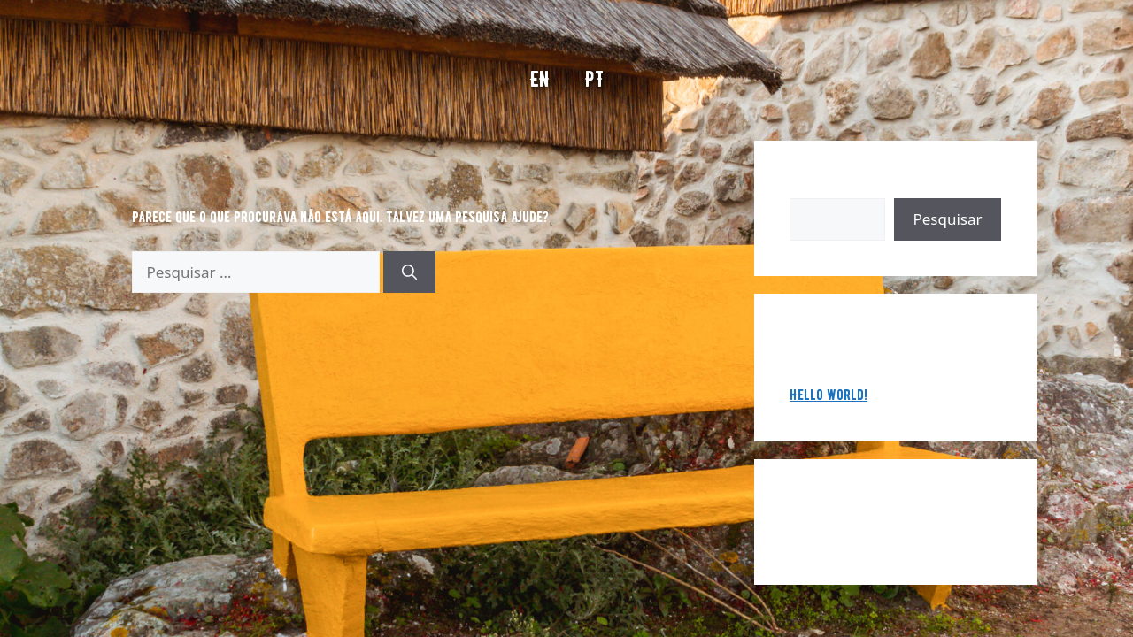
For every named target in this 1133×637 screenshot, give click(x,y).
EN (540, 78)
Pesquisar (819, 187)
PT (594, 78)
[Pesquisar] (409, 272)
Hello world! (828, 394)
